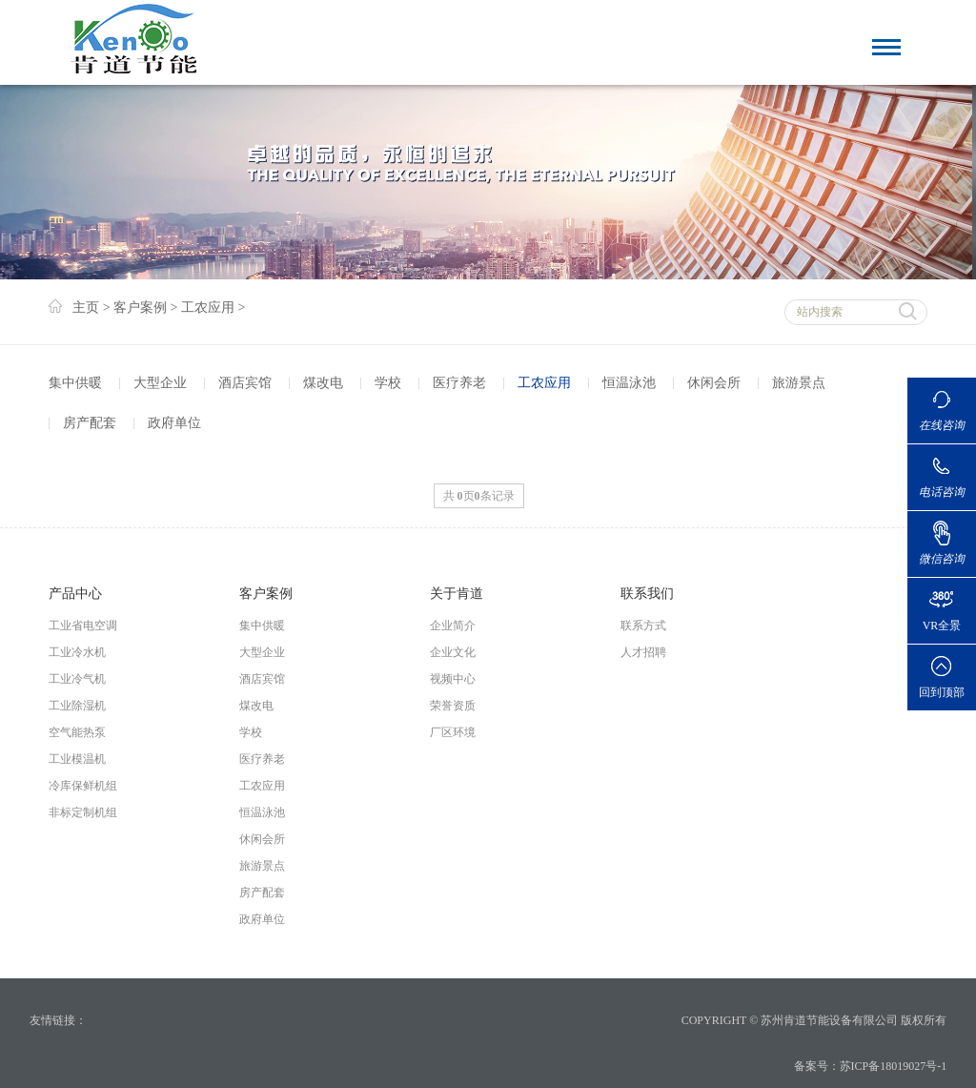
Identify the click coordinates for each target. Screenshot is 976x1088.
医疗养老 (459, 383)
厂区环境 (453, 732)
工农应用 (207, 307)
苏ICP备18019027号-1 (893, 1066)
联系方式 (643, 625)
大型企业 (160, 383)
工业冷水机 (77, 652)
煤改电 (323, 383)
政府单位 (174, 423)
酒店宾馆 (245, 383)
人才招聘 (643, 652)
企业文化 (453, 652)
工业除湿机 (77, 705)
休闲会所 (714, 383)
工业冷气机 (77, 679)
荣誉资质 (453, 705)
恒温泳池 (629, 383)
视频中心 (453, 679)
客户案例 (140, 307)
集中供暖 (75, 383)
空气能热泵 (77, 732)
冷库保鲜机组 (83, 785)
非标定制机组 (83, 812)
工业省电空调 (83, 625)
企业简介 (453, 625)
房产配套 (89, 423)
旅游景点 (798, 383)
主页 (85, 307)
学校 (388, 383)
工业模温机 (77, 759)
